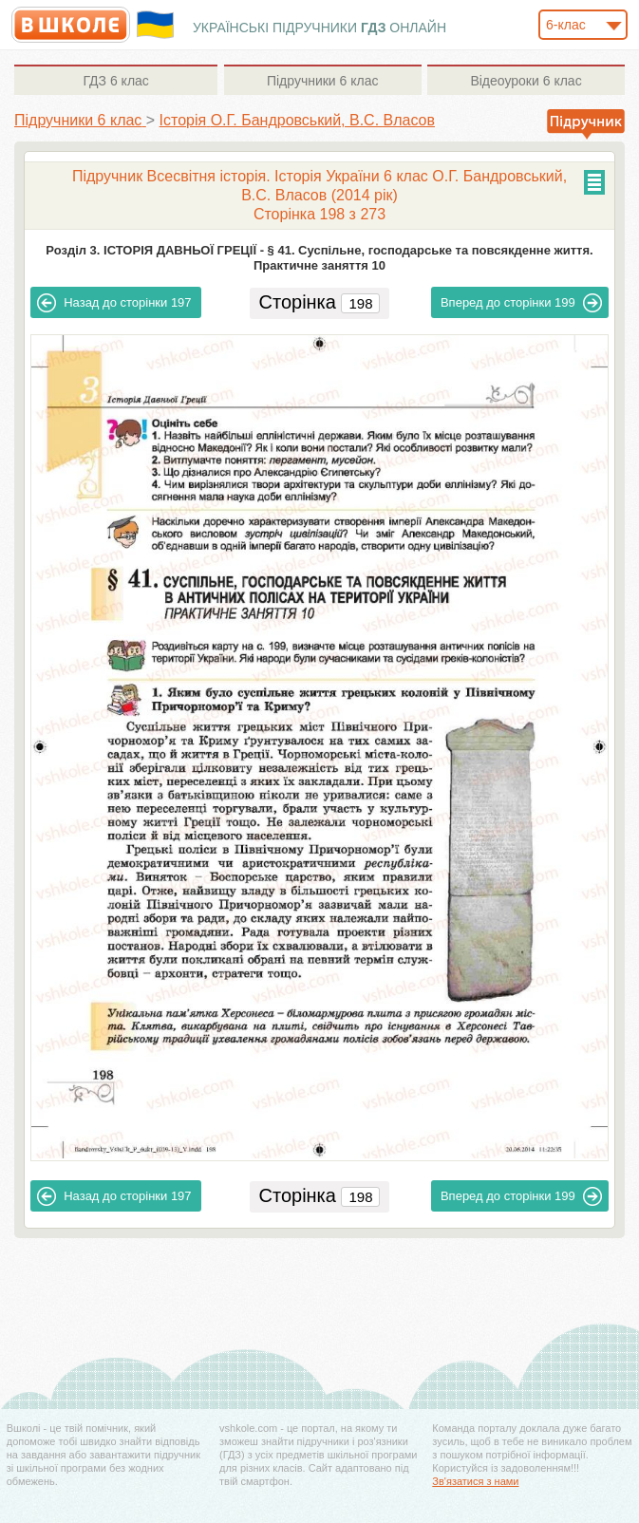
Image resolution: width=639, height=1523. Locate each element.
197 (114, 302)
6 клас (115, 80)
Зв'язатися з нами (475, 1481)
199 (521, 302)
